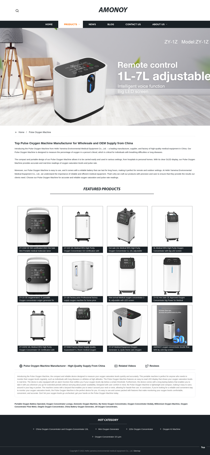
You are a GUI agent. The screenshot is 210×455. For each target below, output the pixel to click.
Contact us (133, 24)
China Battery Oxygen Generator (79, 407)
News (92, 24)
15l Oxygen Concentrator (106, 407)
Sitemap (137, 451)
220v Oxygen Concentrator (148, 429)
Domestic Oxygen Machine (86, 404)
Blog (110, 24)
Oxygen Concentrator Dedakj (140, 404)
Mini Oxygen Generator (115, 429)
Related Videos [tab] (125, 366)
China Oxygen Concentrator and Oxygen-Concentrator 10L (69, 429)
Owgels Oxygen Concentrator (51, 407)
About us (158, 24)
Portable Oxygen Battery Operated (30, 404)
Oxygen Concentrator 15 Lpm (115, 437)
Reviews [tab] (152, 366)
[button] (17, 11)
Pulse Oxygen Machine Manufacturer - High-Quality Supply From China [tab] (62, 366)
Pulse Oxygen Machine (40, 132)
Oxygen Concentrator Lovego (59, 404)
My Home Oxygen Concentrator (113, 404)
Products (70, 24)
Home (48, 24)
